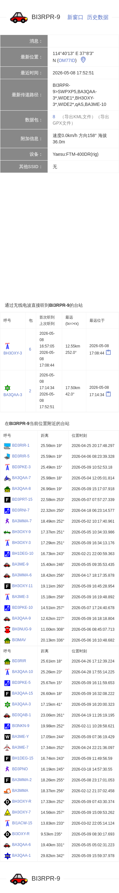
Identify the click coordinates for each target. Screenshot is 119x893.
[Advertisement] (59, 237)
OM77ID (67, 60)
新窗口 (75, 17)
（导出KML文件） (78, 116)
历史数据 (98, 17)
